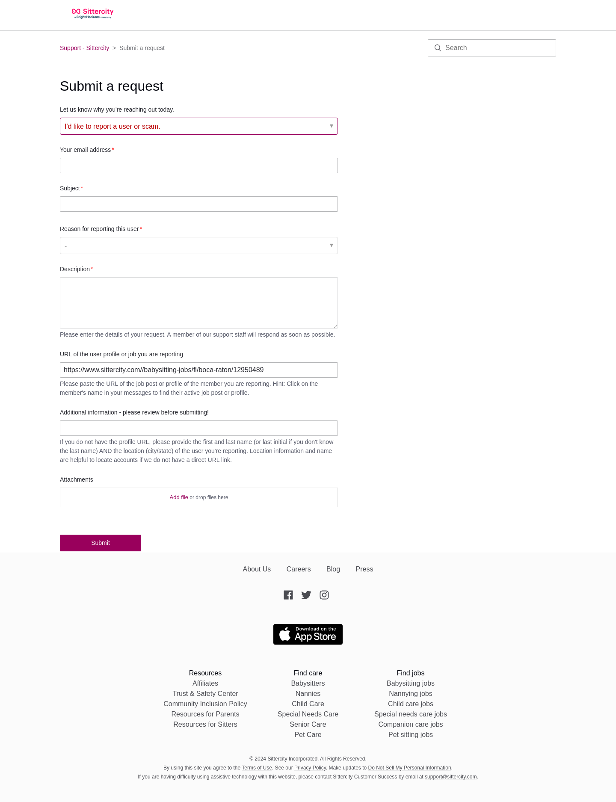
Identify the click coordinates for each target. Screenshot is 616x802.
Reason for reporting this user (99, 228)
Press (364, 569)
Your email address (85, 149)
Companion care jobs (410, 724)
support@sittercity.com (451, 777)
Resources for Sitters (205, 724)
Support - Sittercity (84, 47)
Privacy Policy (310, 768)
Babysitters (308, 683)
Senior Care (308, 724)
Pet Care (307, 734)
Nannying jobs (410, 693)
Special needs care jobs (410, 714)
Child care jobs (410, 703)
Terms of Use (257, 768)
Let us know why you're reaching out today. (117, 109)
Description (75, 269)
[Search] (492, 47)
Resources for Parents (205, 714)
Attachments (76, 479)
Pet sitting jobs (410, 734)
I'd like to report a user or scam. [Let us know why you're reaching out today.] (112, 126)
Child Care (308, 703)
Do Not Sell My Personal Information (409, 768)
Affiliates (205, 683)
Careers (299, 569)
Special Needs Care (308, 714)
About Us (257, 569)
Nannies (308, 693)
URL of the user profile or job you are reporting (121, 354)
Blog (333, 569)
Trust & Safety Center (205, 693)
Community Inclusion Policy (205, 703)
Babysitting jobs (411, 683)
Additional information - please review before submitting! (134, 412)
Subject (70, 188)
